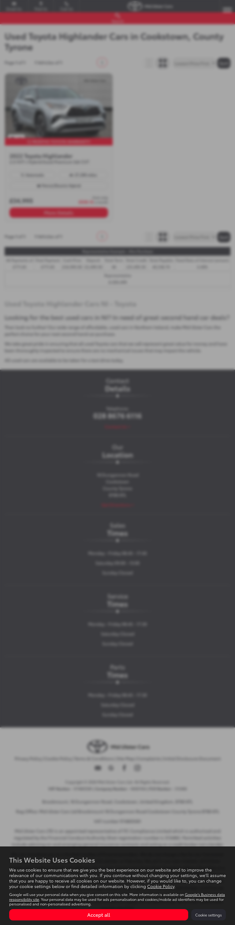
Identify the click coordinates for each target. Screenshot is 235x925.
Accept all (98, 914)
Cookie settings (208, 914)
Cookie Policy (160, 886)
